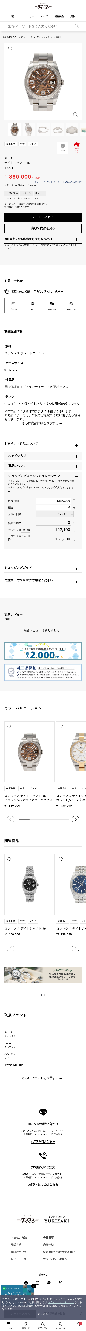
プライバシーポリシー (61, 1302)
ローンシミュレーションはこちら (21, 198)
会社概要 (48, 1237)
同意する (43, 1314)
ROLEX (10, 1033)
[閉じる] (33, 1286)
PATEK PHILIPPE (15, 1067)
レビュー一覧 (19, 1259)
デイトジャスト (44, 37)
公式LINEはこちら (43, 1141)
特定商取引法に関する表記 (59, 1252)
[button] (75, 819)
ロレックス (26, 37)
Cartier (10, 1045)
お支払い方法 (19, 1237)
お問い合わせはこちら (43, 1184)
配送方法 (16, 1244)
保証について (19, 1252)
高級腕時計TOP (9, 37)
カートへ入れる (43, 217)
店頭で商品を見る (43, 228)
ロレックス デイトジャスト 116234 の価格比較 (58, 182)
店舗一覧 (48, 1244)
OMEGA (9, 1056)
